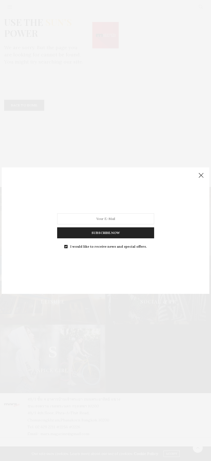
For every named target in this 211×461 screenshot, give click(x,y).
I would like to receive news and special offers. (108, 246)
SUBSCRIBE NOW (105, 232)
